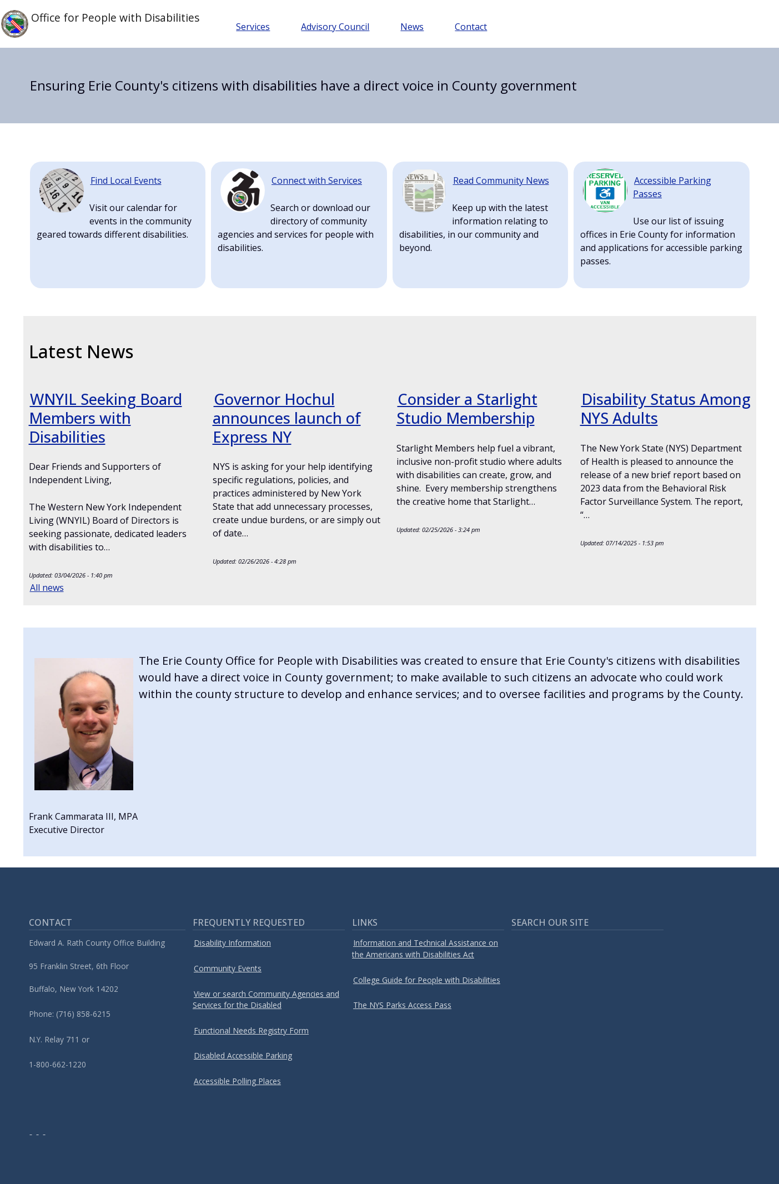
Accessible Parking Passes (672, 187)
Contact (475, 27)
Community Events (228, 968)
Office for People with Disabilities (102, 24)
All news (47, 587)
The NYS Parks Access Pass (402, 1005)
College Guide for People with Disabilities (426, 980)
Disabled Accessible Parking (243, 1055)
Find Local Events (126, 180)
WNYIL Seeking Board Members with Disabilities (108, 417)
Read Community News (501, 180)
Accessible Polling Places (237, 1081)
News (416, 27)
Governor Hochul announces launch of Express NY (287, 417)
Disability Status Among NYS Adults (647, 408)
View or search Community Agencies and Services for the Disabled (266, 1000)
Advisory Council (339, 27)
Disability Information (232, 942)
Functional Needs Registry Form (251, 1030)
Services (257, 27)
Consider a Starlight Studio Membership (468, 408)
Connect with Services (317, 180)
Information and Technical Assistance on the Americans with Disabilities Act (425, 948)
